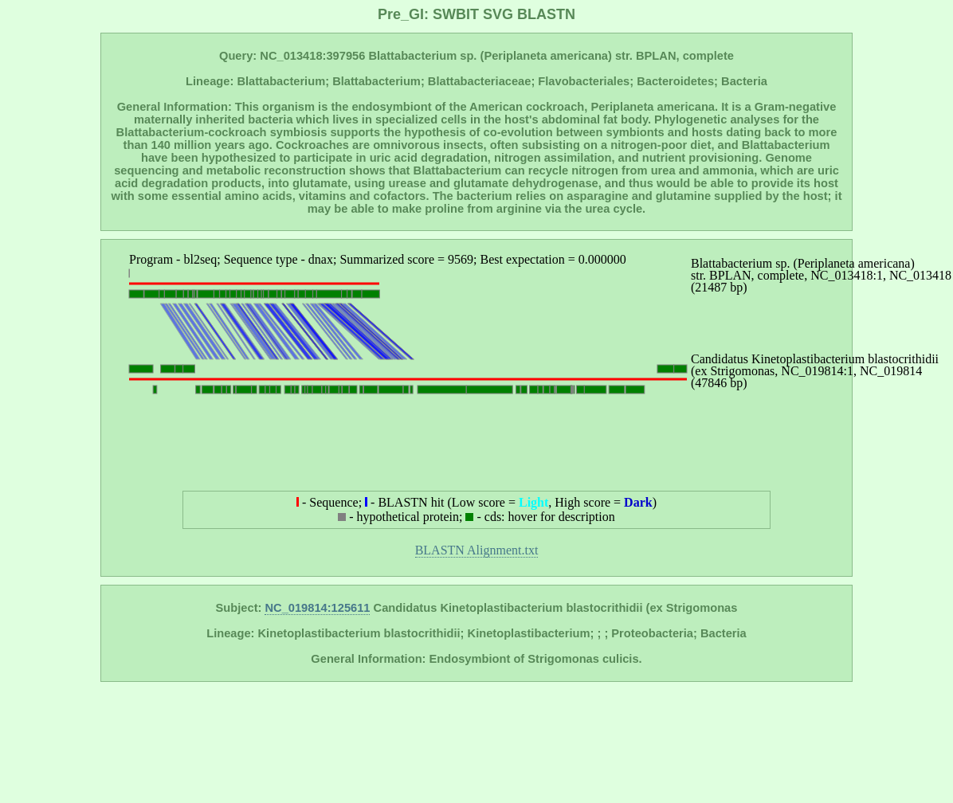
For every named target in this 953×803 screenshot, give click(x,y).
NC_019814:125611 (317, 607)
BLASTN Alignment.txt (477, 550)
